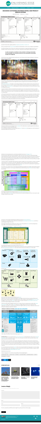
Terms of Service (26, 409)
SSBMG (30, 167)
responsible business (30, 354)
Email (2, 405)
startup (36, 354)
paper (30, 247)
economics (17, 354)
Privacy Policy (20, 409)
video (26, 128)
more (20, 224)
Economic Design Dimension (20, 336)
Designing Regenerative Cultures (15, 349)
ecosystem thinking (23, 354)
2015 (21, 164)
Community (22, 8)
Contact (28, 7)
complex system (12, 354)
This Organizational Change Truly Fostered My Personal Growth (15, 378)
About (8, 8)
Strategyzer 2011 (29, 154)
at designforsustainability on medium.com (22, 44)
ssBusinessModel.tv (27, 219)
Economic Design (12, 46)
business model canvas (6, 83)
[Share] (2, 360)
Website (22, 405)
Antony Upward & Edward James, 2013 (24, 191)
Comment (2, 390)
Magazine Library (15, 8)
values (9, 356)
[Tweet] (5, 360)
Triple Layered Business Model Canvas (8, 247)
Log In (32, 7)
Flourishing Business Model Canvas (28, 220)
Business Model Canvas (5, 354)
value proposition (9, 86)
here (20, 128)
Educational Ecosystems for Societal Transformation (25, 378)
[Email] (9, 360)
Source (28, 223)
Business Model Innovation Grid (32, 300)
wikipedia (18, 125)
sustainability (4, 356)
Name (2, 401)
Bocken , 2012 (35, 299)
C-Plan (13, 300)
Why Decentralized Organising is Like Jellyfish (34, 378)
